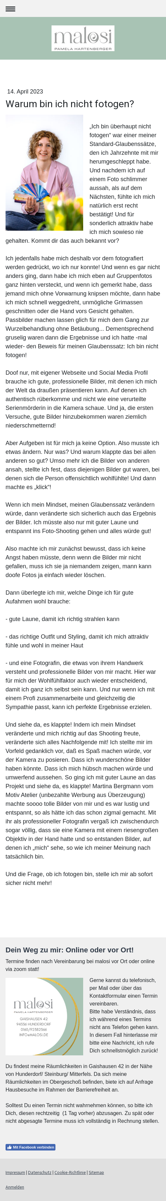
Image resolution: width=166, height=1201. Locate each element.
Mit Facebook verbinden (30, 1147)
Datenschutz (40, 1172)
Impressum (15, 1172)
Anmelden (15, 1187)
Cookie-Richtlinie (70, 1172)
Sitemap (96, 1172)
